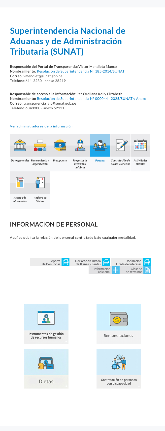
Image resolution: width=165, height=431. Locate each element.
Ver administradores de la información (41, 126)
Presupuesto (60, 148)
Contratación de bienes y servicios (120, 149)
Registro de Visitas (40, 187)
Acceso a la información (20, 187)
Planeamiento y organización (40, 149)
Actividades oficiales (140, 149)
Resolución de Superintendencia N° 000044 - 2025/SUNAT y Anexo (91, 98)
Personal (100, 148)
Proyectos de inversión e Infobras (80, 151)
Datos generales (20, 148)
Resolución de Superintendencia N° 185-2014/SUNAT (81, 71)
